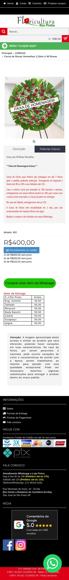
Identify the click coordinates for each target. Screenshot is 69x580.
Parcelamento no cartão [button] (21, 250)
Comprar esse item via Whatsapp (29, 283)
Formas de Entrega (15, 413)
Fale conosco (12, 422)
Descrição (19, 149)
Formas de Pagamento (17, 417)
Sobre (8, 408)
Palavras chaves (50, 149)
